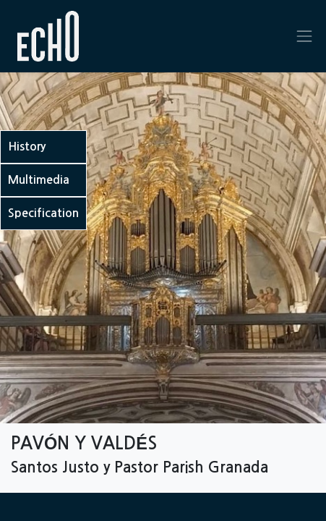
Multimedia (38, 179)
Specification (43, 213)
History (27, 146)
